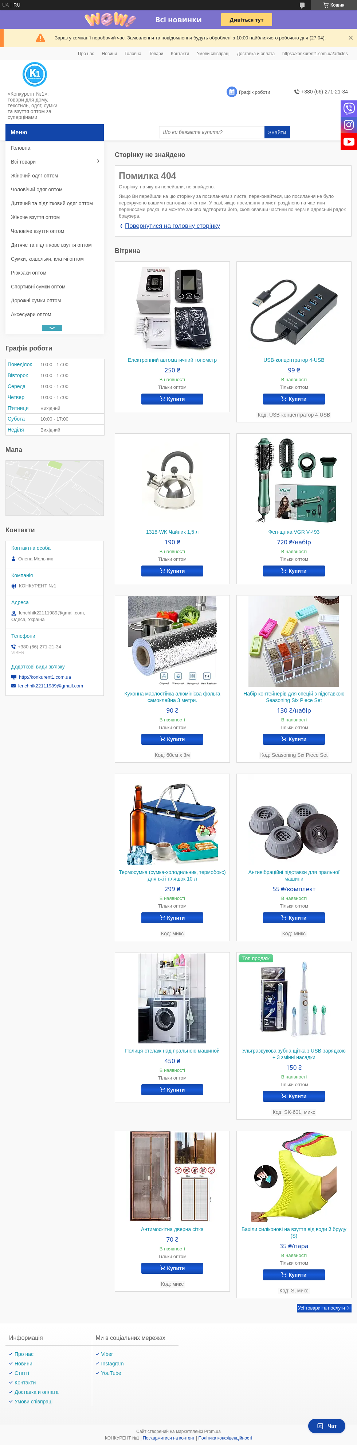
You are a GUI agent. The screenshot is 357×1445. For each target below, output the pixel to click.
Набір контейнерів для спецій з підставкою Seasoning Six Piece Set (293, 697)
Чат (327, 1426)
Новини (109, 53)
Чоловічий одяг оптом (37, 189)
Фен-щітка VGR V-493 (293, 532)
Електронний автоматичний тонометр (172, 360)
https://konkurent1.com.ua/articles (315, 53)
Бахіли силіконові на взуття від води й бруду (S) (294, 1232)
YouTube (111, 1373)
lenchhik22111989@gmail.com (50, 686)
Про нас (86, 53)
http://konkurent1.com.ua (45, 677)
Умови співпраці (213, 53)
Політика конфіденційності (225, 1438)
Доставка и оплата (256, 53)
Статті (22, 1373)
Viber (107, 1354)
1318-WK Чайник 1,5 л (172, 532)
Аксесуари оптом (31, 314)
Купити (176, 399)
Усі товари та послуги (321, 1308)
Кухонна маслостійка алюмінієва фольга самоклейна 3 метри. (172, 697)
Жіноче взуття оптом (35, 217)
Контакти (180, 53)
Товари (156, 53)
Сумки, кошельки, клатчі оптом (47, 259)
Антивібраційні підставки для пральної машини (294, 875)
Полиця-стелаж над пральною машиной (172, 1051)
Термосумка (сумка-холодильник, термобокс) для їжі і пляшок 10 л (172, 875)
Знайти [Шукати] (277, 132)
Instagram (112, 1364)
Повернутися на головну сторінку (172, 225)
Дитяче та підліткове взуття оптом (51, 245)
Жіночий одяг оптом (34, 176)
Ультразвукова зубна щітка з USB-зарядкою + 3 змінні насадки (294, 1054)
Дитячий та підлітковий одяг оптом (52, 203)
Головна (133, 53)
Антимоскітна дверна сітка (172, 1229)
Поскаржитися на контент (169, 1438)
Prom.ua (212, 1431)
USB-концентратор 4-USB (293, 360)
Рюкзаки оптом (28, 273)
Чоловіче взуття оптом (37, 231)
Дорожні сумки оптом (36, 300)
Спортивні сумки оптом (38, 287)
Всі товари (23, 162)
